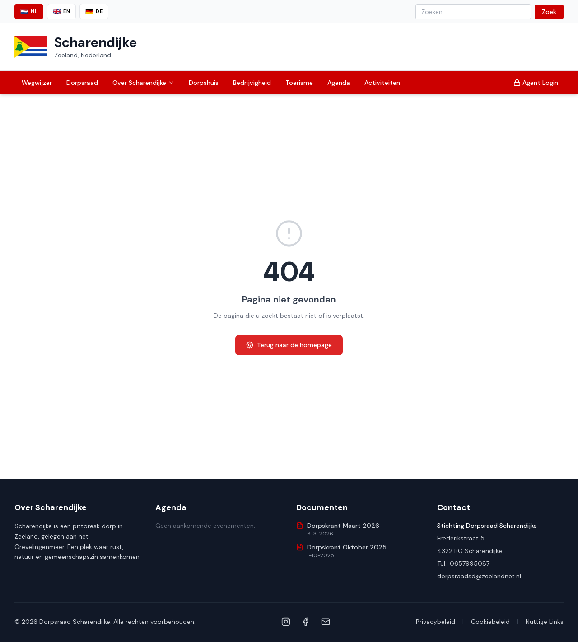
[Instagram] (285, 621)
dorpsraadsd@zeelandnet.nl (479, 576)
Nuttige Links (545, 622)
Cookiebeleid (490, 622)
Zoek (549, 12)
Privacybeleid (435, 622)
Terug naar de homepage (289, 345)
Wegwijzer (37, 83)
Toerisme (299, 83)
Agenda (338, 83)
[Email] (325, 621)
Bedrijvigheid (252, 83)
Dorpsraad (82, 83)
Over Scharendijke (143, 83)
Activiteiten (382, 83)
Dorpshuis (204, 83)
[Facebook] (305, 621)
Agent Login (535, 83)
